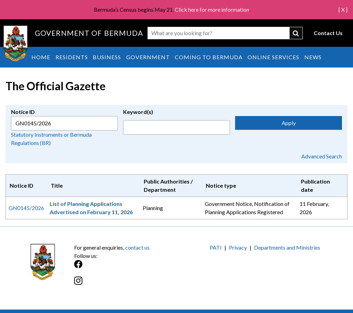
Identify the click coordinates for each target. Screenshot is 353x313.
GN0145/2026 (26, 208)
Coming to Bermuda (209, 57)
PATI (216, 247)
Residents (72, 57)
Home (40, 57)
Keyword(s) (138, 111)
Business (107, 57)
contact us (137, 247)
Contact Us (328, 33)
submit (296, 33)
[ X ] (343, 9)
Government (148, 57)
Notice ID (23, 111)
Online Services (273, 57)
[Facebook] (125, 267)
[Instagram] (125, 284)
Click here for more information (212, 9)
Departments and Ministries (287, 247)
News (313, 57)
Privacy (238, 247)
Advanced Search (321, 156)
